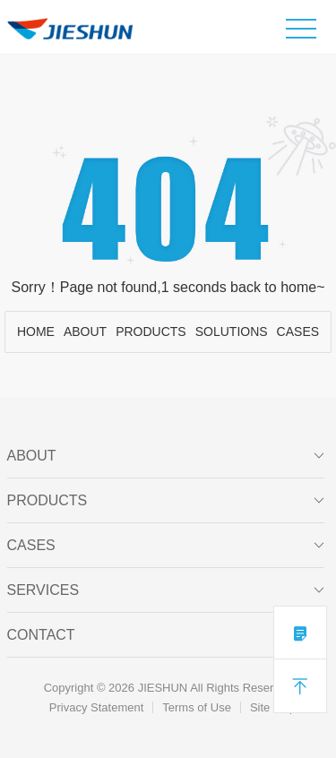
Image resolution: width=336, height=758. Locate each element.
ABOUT (85, 331)
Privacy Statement (96, 707)
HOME (36, 331)
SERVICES (166, 590)
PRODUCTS (151, 331)
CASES (298, 331)
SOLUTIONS (231, 331)
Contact (166, 635)
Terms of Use (196, 707)
